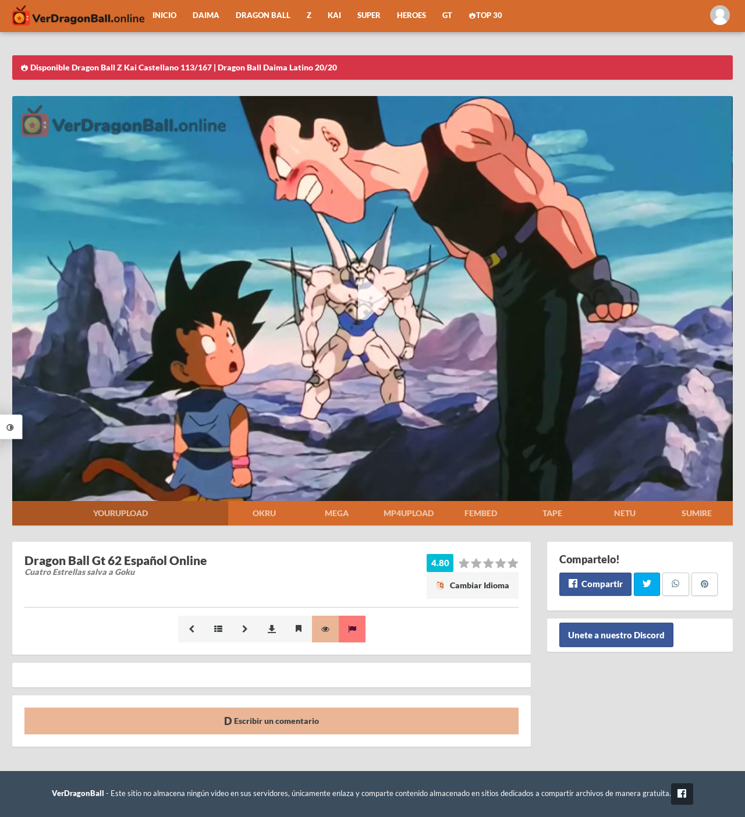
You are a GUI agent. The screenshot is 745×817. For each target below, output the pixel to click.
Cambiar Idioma (472, 585)
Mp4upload (409, 513)
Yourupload (120, 513)
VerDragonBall (78, 793)
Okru (264, 513)
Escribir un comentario (271, 721)
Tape (552, 513)
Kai (334, 15)
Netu (625, 513)
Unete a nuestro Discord (616, 635)
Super (369, 15)
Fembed (480, 513)
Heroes (411, 15)
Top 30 (485, 15)
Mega (337, 513)
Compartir (595, 583)
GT (447, 15)
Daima (206, 15)
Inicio (164, 15)
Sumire (697, 513)
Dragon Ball (263, 15)
